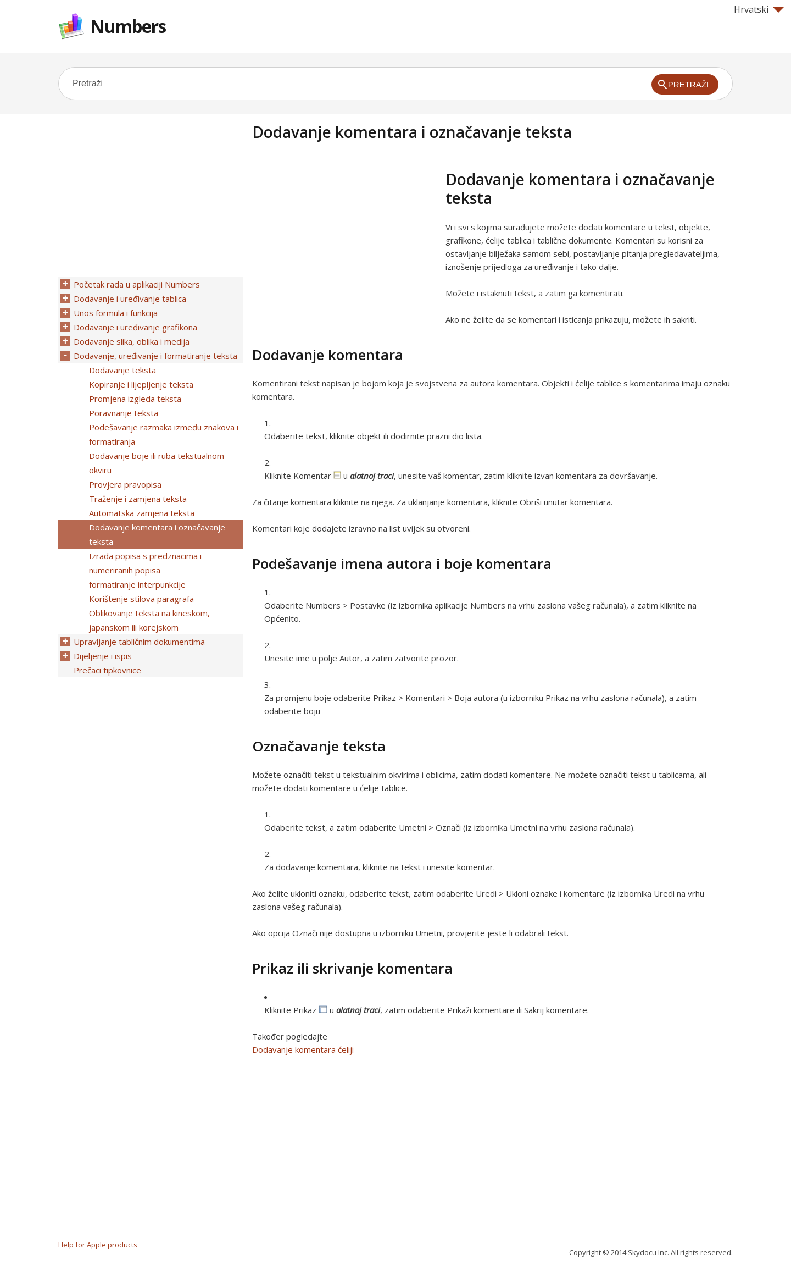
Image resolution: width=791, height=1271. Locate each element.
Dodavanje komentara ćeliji (303, 1049)
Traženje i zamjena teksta (138, 498)
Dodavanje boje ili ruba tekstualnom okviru (156, 463)
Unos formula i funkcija (116, 312)
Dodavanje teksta (122, 369)
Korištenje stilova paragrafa (141, 598)
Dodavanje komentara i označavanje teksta (157, 534)
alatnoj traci (372, 475)
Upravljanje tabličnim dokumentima (139, 641)
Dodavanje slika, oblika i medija (132, 341)
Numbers (128, 26)
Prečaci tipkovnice (107, 670)
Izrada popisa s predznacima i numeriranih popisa (145, 563)
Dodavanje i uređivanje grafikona (135, 327)
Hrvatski (759, 9)
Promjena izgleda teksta (135, 398)
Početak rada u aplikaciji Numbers (137, 284)
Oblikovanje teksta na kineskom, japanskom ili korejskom (149, 620)
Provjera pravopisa (125, 484)
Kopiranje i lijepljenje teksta (141, 384)
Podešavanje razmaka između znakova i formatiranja (163, 434)
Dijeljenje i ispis (103, 655)
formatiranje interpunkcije (137, 584)
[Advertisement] (344, 247)
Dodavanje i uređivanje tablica (130, 298)
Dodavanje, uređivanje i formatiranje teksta (155, 355)
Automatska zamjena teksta (141, 512)
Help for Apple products (97, 1245)
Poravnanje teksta (123, 412)
